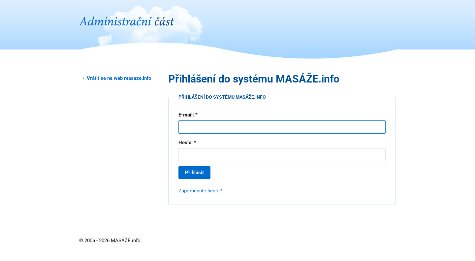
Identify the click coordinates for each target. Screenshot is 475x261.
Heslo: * (187, 143)
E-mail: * (188, 115)
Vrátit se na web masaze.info (119, 78)
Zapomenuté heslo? (200, 191)
